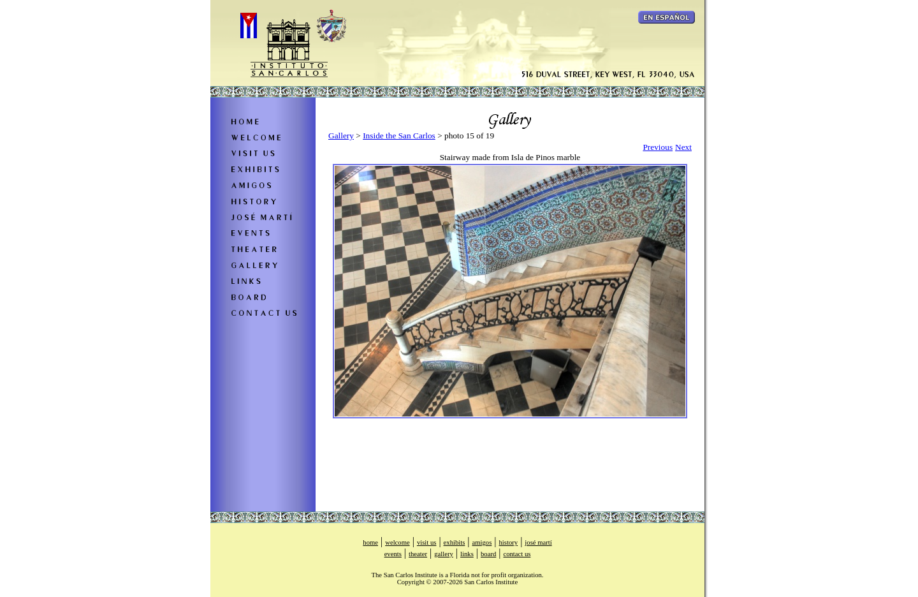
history (508, 542)
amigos (482, 542)
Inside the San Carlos (399, 135)
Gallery (341, 135)
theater (418, 553)
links (467, 553)
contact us (516, 553)
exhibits (454, 542)
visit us (427, 542)
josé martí (538, 542)
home (370, 542)
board (488, 553)
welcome (397, 542)
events (393, 553)
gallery (443, 553)
